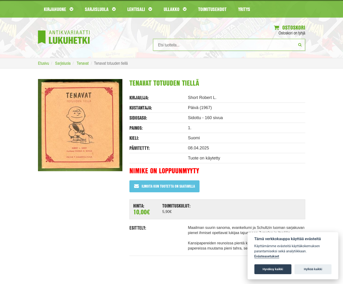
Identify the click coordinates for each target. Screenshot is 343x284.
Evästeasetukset (266, 256)
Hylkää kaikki (313, 269)
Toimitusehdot (212, 9)
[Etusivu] (64, 30)
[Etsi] (300, 44)
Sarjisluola (100, 9)
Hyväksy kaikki (273, 269)
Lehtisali (139, 9)
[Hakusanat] (229, 45)
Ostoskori (289, 27)
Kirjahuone (58, 9)
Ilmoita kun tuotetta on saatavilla (164, 186)
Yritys (244, 9)
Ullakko (175, 9)
